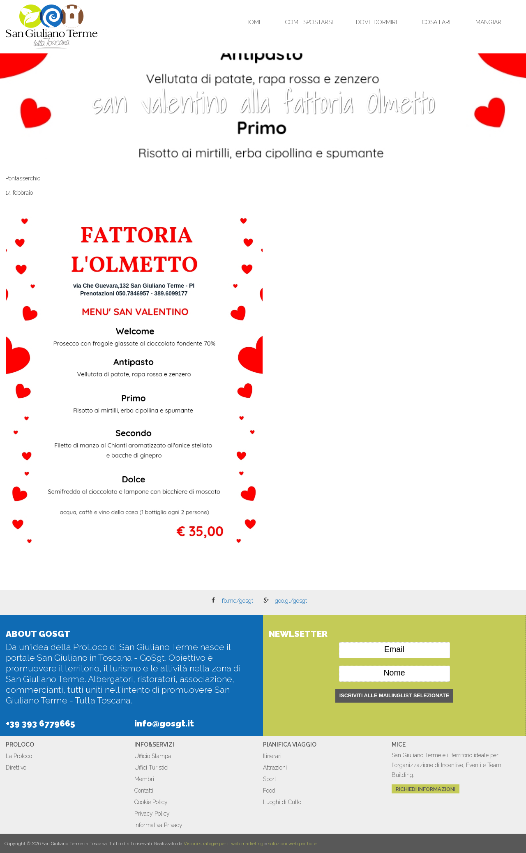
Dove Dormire (377, 22)
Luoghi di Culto (282, 802)
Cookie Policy (151, 802)
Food (269, 790)
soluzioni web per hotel (293, 843)
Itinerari (272, 756)
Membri (144, 779)
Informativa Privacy (158, 825)
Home (253, 22)
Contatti (143, 790)
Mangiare (490, 22)
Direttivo (16, 767)
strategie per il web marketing (231, 843)
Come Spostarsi (309, 22)
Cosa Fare (437, 22)
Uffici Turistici (151, 767)
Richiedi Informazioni (425, 789)
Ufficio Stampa (152, 756)
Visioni (191, 843)
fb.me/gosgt (237, 600)
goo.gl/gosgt (291, 600)
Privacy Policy (152, 813)
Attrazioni (275, 767)
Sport (269, 779)
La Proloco (19, 756)
